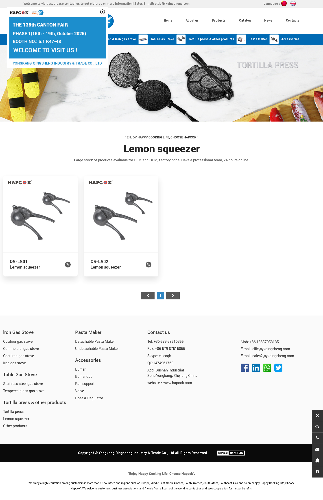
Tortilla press (13, 411)
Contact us (158, 332)
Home (168, 20)
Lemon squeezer (16, 418)
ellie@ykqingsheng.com (172, 3)
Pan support (85, 383)
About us (192, 20)
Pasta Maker (88, 332)
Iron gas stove (14, 362)
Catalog (245, 20)
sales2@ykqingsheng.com (273, 355)
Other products (15, 425)
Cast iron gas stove (18, 355)
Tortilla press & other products (34, 402)
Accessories (88, 360)
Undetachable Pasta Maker (97, 348)
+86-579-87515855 (170, 348)
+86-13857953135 (264, 341)
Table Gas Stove (20, 374)
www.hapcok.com (177, 382)
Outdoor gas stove (18, 341)
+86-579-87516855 (169, 341)
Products (219, 20)
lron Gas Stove (18, 332)
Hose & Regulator (89, 398)
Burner (80, 369)
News (268, 20)
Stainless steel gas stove (23, 383)
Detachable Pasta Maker (95, 341)
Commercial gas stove (21, 348)
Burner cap (83, 376)
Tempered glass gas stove (23, 390)
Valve (79, 390)
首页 (148, 304)
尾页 (173, 304)
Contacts (292, 20)
